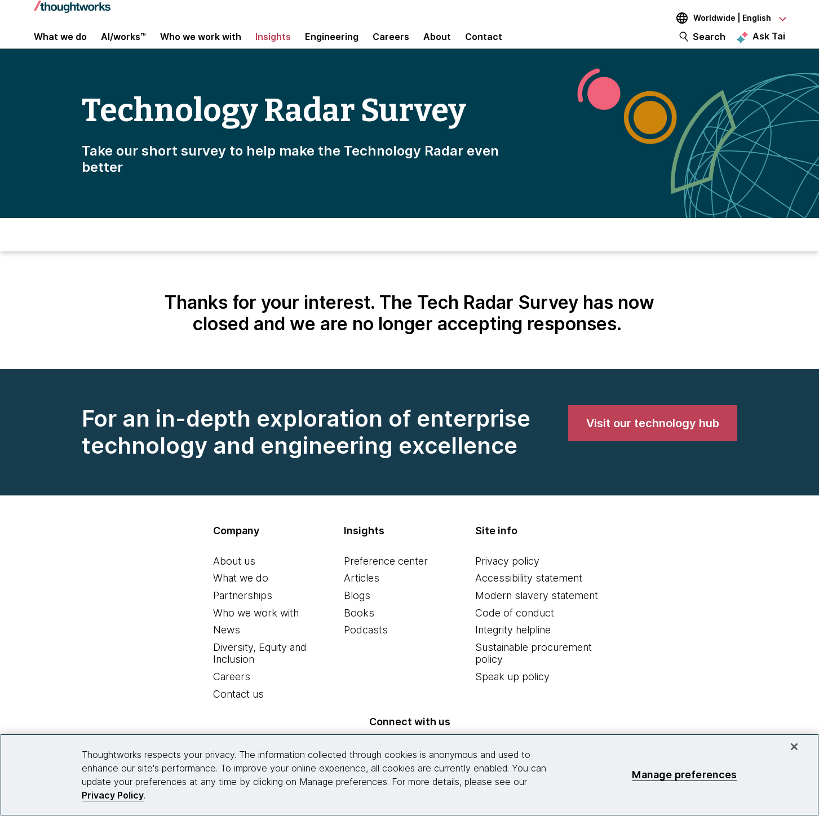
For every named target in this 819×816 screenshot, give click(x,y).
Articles (361, 599)
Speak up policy (512, 698)
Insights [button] (273, 46)
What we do (240, 599)
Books (359, 634)
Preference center (386, 582)
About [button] (437, 46)
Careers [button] (391, 46)
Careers (231, 698)
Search (709, 46)
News (226, 651)
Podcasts (366, 651)
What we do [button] (60, 46)
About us (234, 582)
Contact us (238, 715)
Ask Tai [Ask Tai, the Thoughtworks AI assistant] (768, 45)
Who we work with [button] (200, 46)
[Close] (794, 746)
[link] (652, 445)
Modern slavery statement (536, 617)
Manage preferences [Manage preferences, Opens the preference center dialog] (684, 774)
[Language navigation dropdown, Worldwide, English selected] (723, 18)
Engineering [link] (331, 46)
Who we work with (256, 634)
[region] (409, 775)
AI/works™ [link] (123, 46)
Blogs (357, 617)
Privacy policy (507, 582)
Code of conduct (514, 634)
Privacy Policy (113, 795)
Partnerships (242, 617)
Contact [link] (483, 46)
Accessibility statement (528, 599)
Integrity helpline (513, 651)
